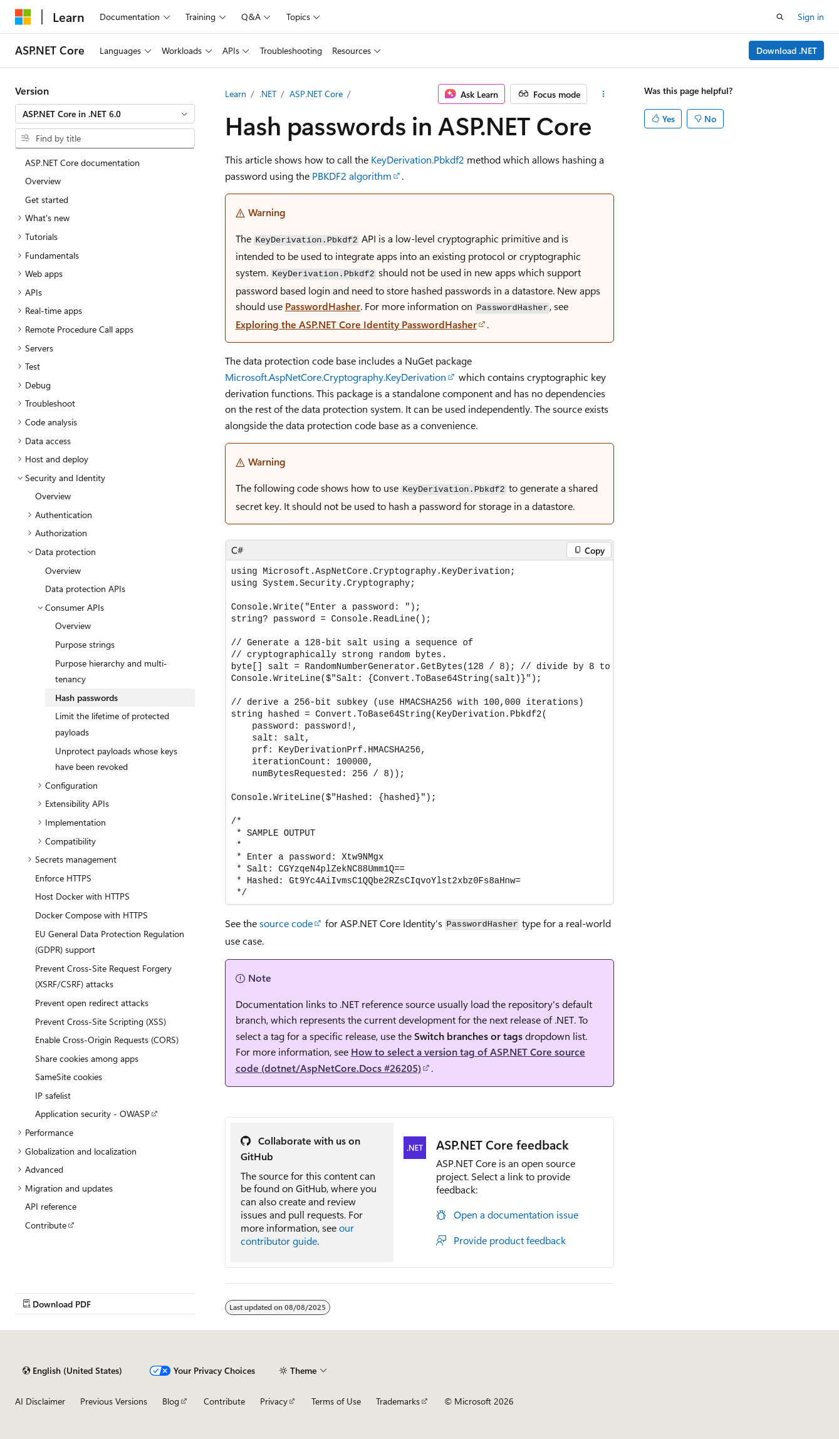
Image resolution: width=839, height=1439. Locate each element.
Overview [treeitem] (43, 181)
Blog (170, 1401)
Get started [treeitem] (46, 199)
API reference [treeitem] (50, 1206)
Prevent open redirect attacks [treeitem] (92, 1003)
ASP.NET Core (316, 94)
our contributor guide (297, 1234)
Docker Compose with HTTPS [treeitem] (91, 915)
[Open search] (780, 17)
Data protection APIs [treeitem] (85, 589)
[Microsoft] (23, 17)
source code (286, 923)
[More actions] (603, 94)
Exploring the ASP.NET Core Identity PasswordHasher (356, 324)
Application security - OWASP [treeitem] (92, 1114)
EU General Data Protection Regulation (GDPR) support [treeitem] (109, 942)
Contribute (224, 1401)
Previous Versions (113, 1401)
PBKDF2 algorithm (352, 175)
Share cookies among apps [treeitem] (86, 1058)
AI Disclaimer (40, 1401)
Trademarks (398, 1401)
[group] (420, 732)
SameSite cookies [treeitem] (68, 1077)
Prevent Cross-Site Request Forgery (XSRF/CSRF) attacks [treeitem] (103, 976)
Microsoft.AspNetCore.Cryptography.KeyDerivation (335, 376)
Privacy (274, 1401)
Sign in (811, 17)
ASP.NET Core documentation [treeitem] (82, 163)
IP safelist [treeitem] (53, 1095)
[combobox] (105, 114)
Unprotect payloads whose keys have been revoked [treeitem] (116, 759)
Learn (235, 94)
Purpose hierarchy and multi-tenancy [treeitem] (111, 671)
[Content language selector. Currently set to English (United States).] (72, 1371)
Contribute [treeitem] (45, 1225)
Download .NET (786, 50)
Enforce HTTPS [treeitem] (63, 878)
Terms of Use (336, 1401)
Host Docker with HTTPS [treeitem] (82, 896)
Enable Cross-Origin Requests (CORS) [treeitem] (107, 1040)
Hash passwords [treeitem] (86, 698)
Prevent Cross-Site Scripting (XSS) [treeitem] (100, 1021)
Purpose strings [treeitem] (85, 644)
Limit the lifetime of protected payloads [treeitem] (112, 724)
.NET (267, 94)
